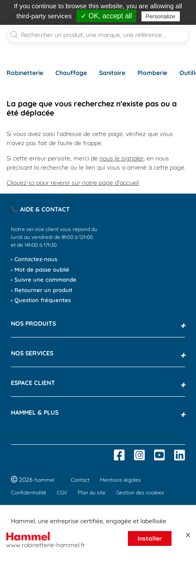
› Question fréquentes (41, 299)
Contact (80, 480)
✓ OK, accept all (106, 16)
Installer (150, 538)
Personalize (160, 16)
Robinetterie (25, 73)
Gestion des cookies (140, 492)
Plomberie (152, 73)
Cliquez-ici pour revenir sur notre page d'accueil (73, 183)
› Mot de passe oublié (40, 269)
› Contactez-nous (34, 258)
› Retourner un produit (41, 289)
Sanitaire (112, 73)
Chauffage (71, 73)
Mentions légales (120, 480)
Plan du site (92, 492)
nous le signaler (122, 158)
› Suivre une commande (43, 279)
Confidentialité (28, 492)
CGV (62, 492)
